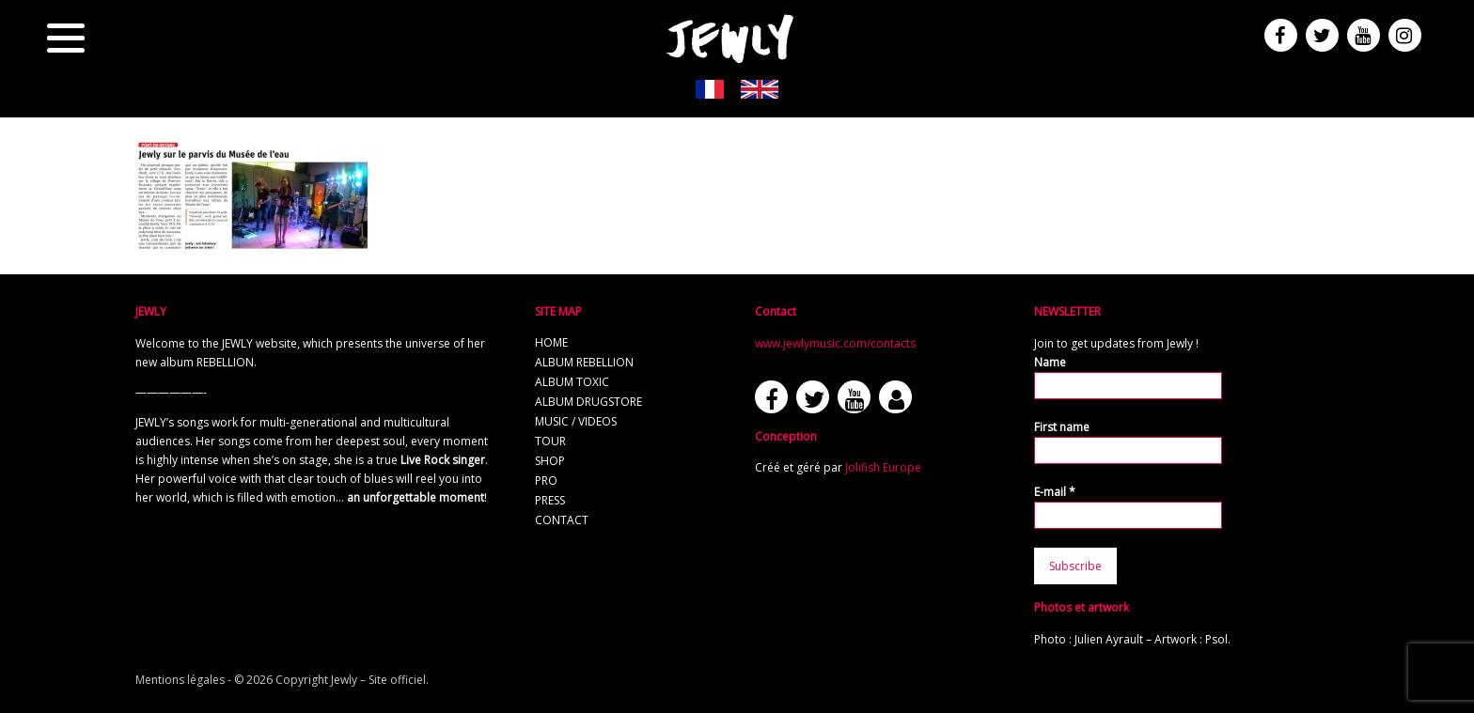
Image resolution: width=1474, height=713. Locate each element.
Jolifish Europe (883, 467)
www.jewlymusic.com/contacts (835, 343)
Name (1050, 362)
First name (1062, 427)
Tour (550, 441)
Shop (550, 461)
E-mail (1054, 492)
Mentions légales (180, 680)
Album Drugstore (588, 402)
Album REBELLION (584, 362)
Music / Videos (576, 421)
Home (551, 342)
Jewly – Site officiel (378, 680)
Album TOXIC (572, 382)
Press (550, 500)
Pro (546, 480)
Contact (561, 520)
